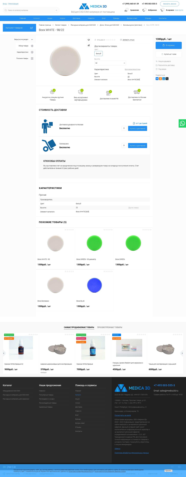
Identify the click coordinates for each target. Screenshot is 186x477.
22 (128, 76)
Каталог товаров (19, 28)
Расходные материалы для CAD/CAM (16, 395)
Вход (5, 4)
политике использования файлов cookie (110, 471)
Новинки (42, 391)
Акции (49, 18)
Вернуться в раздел (23, 39)
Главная (22, 18)
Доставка (76, 18)
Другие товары (133, 208)
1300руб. (55, 266)
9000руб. (11, 369)
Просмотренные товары (109, 327)
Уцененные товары (46, 407)
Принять (168, 471)
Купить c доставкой (137, 128)
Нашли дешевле (163, 61)
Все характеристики (132, 69)
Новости (91, 18)
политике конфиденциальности (80, 471)
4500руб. (119, 369)
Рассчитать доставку (165, 65)
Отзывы (148, 18)
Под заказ (161, 69)
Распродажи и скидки (46, 399)
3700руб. (57, 371)
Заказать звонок (169, 4)
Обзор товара (26, 46)
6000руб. (155, 369)
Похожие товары (24, 58)
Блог (104, 18)
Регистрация (13, 4)
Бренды (116, 18)
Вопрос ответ (132, 18)
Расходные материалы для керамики (16, 399)
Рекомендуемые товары (48, 403)
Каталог (36, 18)
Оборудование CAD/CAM (11, 391)
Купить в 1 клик (168, 54)
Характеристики (25, 52)
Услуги (62, 18)
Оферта (117, 449)
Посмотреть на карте (123, 415)
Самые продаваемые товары (79, 327)
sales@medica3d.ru (169, 390)
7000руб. (83, 369)
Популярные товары (46, 395)
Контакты (163, 18)
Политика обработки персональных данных (132, 453)
